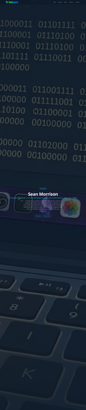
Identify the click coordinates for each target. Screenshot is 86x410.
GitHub (38, 216)
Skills (54, 2)
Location (77, 2)
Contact (71, 2)
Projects (60, 2)
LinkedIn (47, 216)
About (65, 2)
